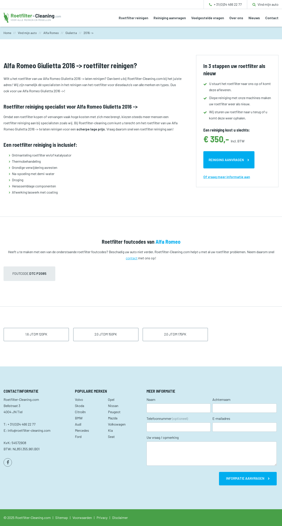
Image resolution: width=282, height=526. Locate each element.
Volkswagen (117, 424)
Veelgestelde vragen (207, 18)
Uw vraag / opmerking (163, 437)
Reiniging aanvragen (170, 18)
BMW (79, 418)
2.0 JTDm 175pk (175, 334)
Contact (271, 18)
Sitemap (61, 517)
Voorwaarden (82, 517)
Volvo (79, 399)
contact (131, 258)
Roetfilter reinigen (133, 18)
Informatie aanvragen (245, 478)
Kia (110, 430)
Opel (111, 399)
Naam (151, 399)
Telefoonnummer (167, 418)
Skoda (79, 405)
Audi (78, 424)
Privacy (102, 517)
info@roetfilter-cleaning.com (29, 430)
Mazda (112, 418)
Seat (111, 436)
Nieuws (254, 18)
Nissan (113, 405)
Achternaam (221, 399)
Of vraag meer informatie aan (226, 177)
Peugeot (114, 412)
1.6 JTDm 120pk (36, 334)
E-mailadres (221, 418)
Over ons (236, 18)
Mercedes (82, 430)
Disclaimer (120, 517)
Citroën (80, 412)
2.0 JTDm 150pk (106, 334)
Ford (78, 436)
